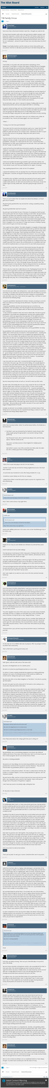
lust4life (10, 489)
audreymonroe (11, 285)
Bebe (9, 799)
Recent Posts (13, 10)
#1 (46, 50)
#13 (46, 741)
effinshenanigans (12, 55)
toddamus (10, 862)
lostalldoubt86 (11, 193)
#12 (46, 710)
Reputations (21, 10)
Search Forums (5, 10)
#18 (46, 984)
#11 (46, 651)
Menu (4, 7)
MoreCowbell (11, 509)
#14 (46, 793)
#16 (46, 919)
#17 (46, 950)
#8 (46, 533)
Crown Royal (11, 25)
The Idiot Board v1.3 (7, 1077)
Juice (9, 459)
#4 (46, 414)
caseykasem (11, 989)
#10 (46, 632)
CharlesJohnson (12, 582)
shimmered (11, 746)
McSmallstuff (11, 656)
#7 (46, 504)
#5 (46, 453)
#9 (46, 577)
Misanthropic (11, 419)
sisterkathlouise (12, 956)
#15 (46, 857)
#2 (46, 187)
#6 (46, 483)
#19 (46, 1039)
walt (9, 539)
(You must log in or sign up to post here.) (39, 1067)
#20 (46, 1063)
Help (44, 1077)
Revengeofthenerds (13, 638)
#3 (46, 280)
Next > (7, 21)
